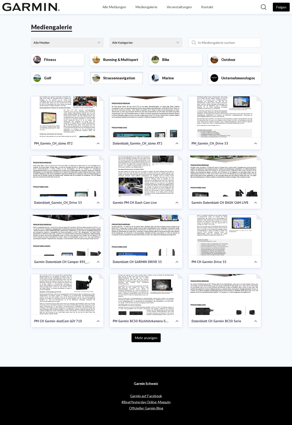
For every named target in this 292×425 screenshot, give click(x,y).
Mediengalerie (146, 7)
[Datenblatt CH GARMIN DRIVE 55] (146, 235)
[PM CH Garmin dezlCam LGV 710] (67, 294)
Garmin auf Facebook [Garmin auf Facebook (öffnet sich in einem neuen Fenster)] (146, 396)
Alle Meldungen (114, 7)
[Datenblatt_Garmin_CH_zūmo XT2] (146, 116)
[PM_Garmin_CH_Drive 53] (224, 116)
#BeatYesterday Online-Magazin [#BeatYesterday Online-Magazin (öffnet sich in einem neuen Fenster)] (146, 402)
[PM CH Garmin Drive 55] (224, 235)
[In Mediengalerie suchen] (224, 42)
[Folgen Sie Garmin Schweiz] (281, 7)
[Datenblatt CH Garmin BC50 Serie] (224, 294)
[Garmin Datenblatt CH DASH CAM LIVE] (224, 176)
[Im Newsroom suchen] (264, 7)
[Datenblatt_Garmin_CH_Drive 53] (67, 176)
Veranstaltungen (179, 7)
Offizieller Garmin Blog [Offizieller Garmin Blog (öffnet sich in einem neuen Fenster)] (146, 408)
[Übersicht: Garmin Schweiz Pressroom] (31, 7)
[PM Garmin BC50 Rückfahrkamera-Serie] (146, 294)
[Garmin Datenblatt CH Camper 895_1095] (67, 235)
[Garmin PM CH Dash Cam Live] (146, 176)
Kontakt (207, 7)
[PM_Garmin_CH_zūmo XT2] (67, 116)
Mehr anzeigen (146, 338)
